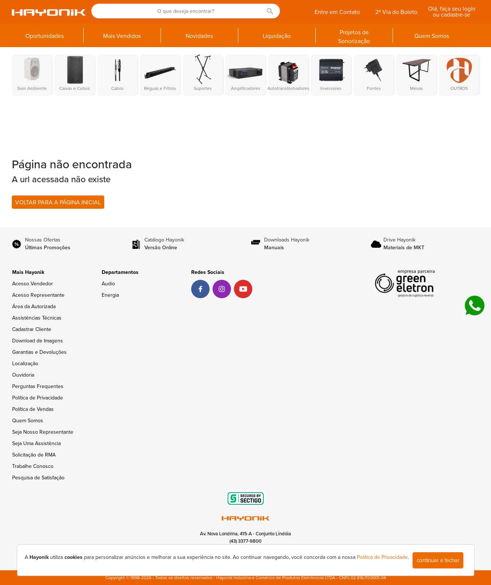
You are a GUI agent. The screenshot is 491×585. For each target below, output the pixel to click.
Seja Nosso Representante (42, 432)
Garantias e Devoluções (39, 352)
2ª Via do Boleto (396, 12)
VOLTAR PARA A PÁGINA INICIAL (58, 202)
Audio (108, 284)
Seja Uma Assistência (36, 443)
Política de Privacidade (37, 398)
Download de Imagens (37, 341)
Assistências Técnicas (37, 318)
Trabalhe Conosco (32, 466)
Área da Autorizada (34, 306)
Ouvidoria (23, 375)
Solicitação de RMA (34, 455)
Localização (25, 363)
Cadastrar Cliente (31, 329)
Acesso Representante (38, 295)
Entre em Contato (337, 12)
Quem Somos (27, 420)
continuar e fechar (438, 560)
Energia (110, 295)
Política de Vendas (33, 409)
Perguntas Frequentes (37, 386)
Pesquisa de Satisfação (38, 478)
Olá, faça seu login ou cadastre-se (452, 11)
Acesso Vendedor (32, 284)
